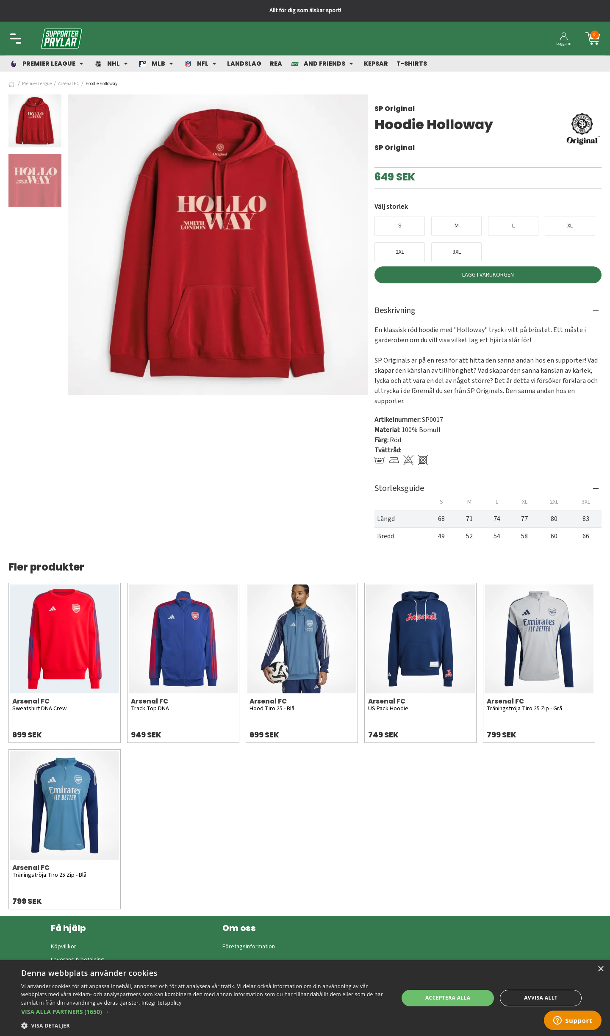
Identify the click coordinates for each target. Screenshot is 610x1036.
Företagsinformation (248, 946)
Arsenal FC (68, 83)
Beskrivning (395, 310)
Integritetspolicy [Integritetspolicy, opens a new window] (161, 1002)
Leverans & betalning (77, 960)
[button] (204, 1011)
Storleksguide (399, 488)
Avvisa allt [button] (540, 997)
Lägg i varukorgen (488, 275)
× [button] (600, 969)
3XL (456, 252)
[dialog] (305, 998)
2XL (400, 252)
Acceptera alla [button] (448, 997)
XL (570, 226)
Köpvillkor (63, 946)
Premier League (37, 83)
